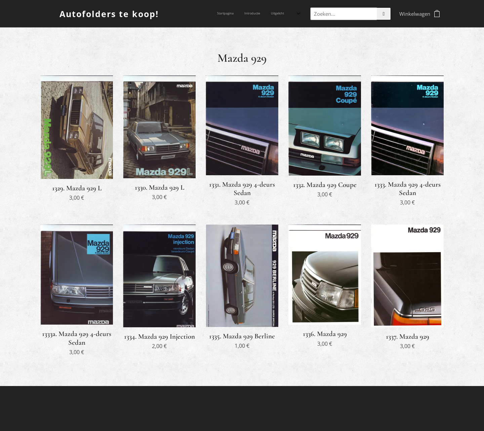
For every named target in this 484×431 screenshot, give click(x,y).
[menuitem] (256, 13)
